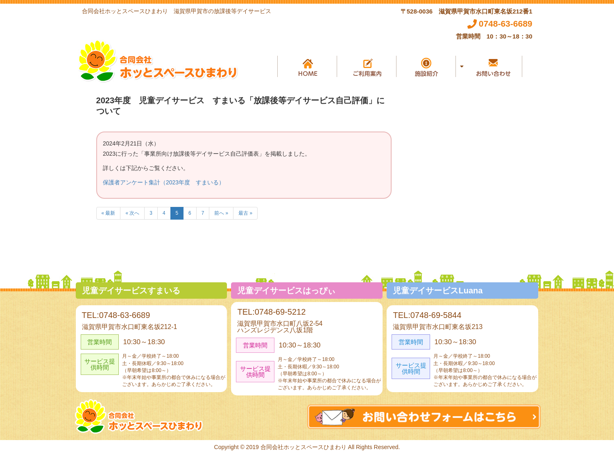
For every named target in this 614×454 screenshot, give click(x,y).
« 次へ (132, 213)
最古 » (245, 213)
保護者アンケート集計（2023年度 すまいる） (163, 182)
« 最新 (109, 213)
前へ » (221, 213)
